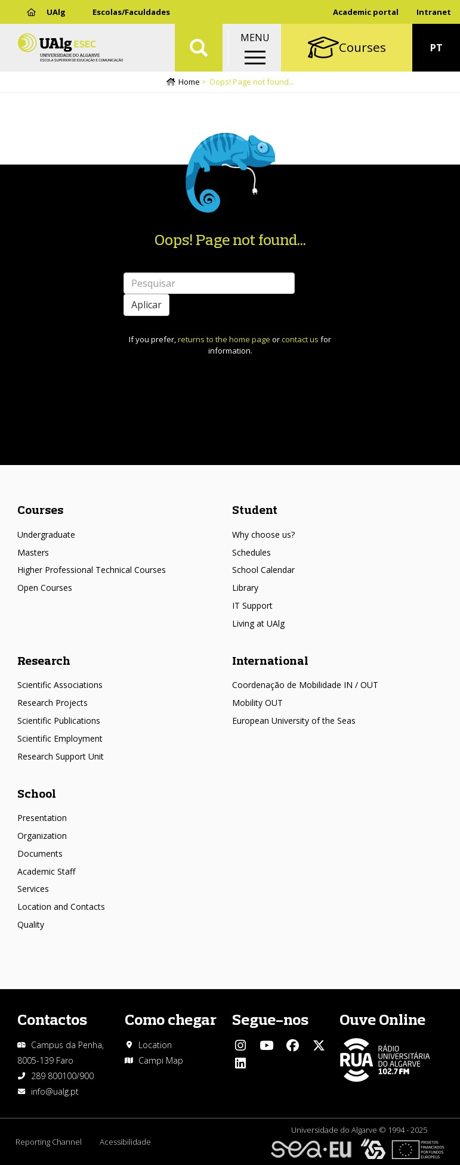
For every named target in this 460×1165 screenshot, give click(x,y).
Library (245, 587)
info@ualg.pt (55, 1091)
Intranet (433, 12)
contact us (300, 339)
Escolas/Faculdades (131, 12)
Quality (30, 924)
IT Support (252, 605)
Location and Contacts (61, 906)
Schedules (251, 552)
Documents (40, 853)
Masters (33, 552)
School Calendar (263, 569)
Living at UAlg (258, 623)
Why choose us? (263, 534)
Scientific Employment (60, 738)
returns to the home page (224, 339)
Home (189, 81)
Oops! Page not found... (230, 239)
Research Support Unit (60, 756)
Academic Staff (46, 871)
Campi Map (160, 1060)
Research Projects (52, 702)
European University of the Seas (294, 720)
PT (436, 47)
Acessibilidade (125, 1141)
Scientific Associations (60, 684)
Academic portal (366, 12)
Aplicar (146, 304)
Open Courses (44, 587)
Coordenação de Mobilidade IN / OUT (305, 684)
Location (155, 1045)
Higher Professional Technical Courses (91, 569)
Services (33, 888)
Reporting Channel (49, 1141)
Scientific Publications (58, 720)
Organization (42, 835)
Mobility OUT (257, 702)
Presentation (42, 817)
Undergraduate (46, 534)
